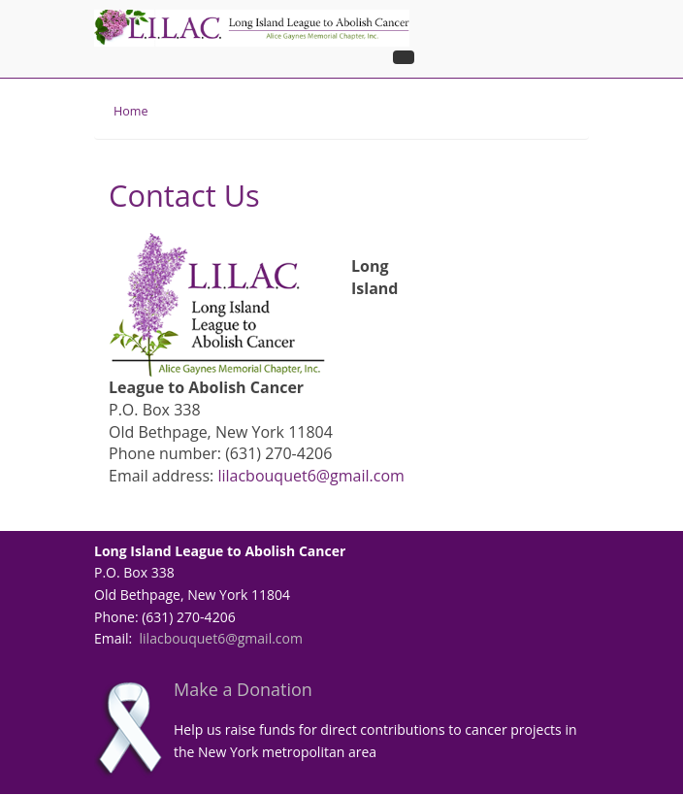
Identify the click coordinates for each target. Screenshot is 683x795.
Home (131, 111)
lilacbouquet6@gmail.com (310, 475)
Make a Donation (243, 689)
